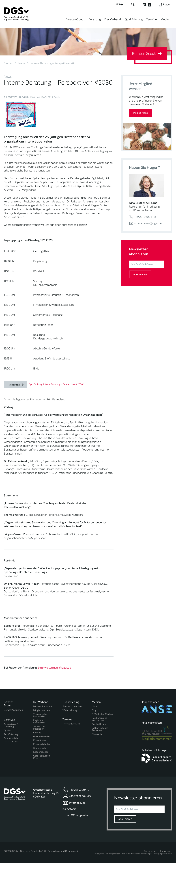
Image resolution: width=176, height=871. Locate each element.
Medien (165, 19)
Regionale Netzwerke (39, 721)
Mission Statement (43, 706)
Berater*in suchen (13, 710)
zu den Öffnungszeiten (75, 823)
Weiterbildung (69, 710)
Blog (94, 710)
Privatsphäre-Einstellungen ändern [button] (107, 862)
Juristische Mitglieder (39, 727)
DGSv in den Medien (102, 714)
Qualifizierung (133, 19)
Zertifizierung (11, 733)
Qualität (8, 730)
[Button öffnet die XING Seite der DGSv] (151, 4)
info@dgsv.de (77, 811)
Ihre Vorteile (140, 113)
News (21, 63)
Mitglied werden (41, 710)
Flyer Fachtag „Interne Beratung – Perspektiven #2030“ (56, 384)
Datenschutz (151, 859)
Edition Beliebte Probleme (100, 729)
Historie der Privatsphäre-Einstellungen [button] (137, 862)
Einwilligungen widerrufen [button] (162, 862)
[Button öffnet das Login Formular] (164, 4)
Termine (151, 19)
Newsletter (97, 734)
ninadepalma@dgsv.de (145, 223)
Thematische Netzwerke (40, 715)
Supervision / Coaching (11, 724)
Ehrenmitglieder (41, 744)
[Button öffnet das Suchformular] (133, 4)
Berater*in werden (72, 706)
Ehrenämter (39, 740)
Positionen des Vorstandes (99, 719)
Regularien (38, 762)
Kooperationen (41, 752)
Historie (37, 766)
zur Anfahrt (69, 817)
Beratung (94, 19)
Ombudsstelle (11, 737)
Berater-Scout (75, 19)
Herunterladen (14, 384)
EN (119, 4)
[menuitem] (75, 21)
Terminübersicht (71, 724)
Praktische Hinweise (14, 741)
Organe (37, 733)
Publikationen (99, 724)
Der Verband (112, 19)
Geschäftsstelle (41, 736)
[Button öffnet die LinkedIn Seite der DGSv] (143, 4)
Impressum (166, 859)
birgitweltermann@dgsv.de (54, 667)
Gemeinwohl (39, 748)
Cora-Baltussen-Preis (42, 757)
